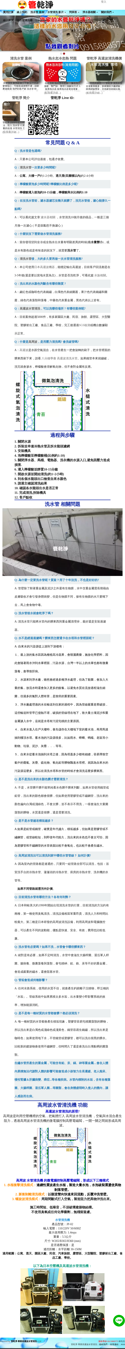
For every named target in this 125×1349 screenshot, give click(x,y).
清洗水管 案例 (21, 58)
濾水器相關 (48, 217)
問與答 (74, 12)
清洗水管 (25, 167)
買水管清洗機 (24, 20)
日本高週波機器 (44, 267)
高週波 (24, 350)
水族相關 (100, 275)
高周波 (32, 341)
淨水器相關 (90, 12)
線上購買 (8, 20)
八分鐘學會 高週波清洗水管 (59, 358)
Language (42, 20)
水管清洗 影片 (56, 12)
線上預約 (22, 12)
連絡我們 (103, 1344)
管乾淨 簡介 (21, 98)
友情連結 (114, 1344)
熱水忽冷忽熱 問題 (62, 58)
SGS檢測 (84, 325)
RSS (123, 1344)
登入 (103, 1)
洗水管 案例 (37, 12)
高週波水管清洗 (30, 308)
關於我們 (107, 12)
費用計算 (8, 12)
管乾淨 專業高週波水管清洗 (24, 1341)
